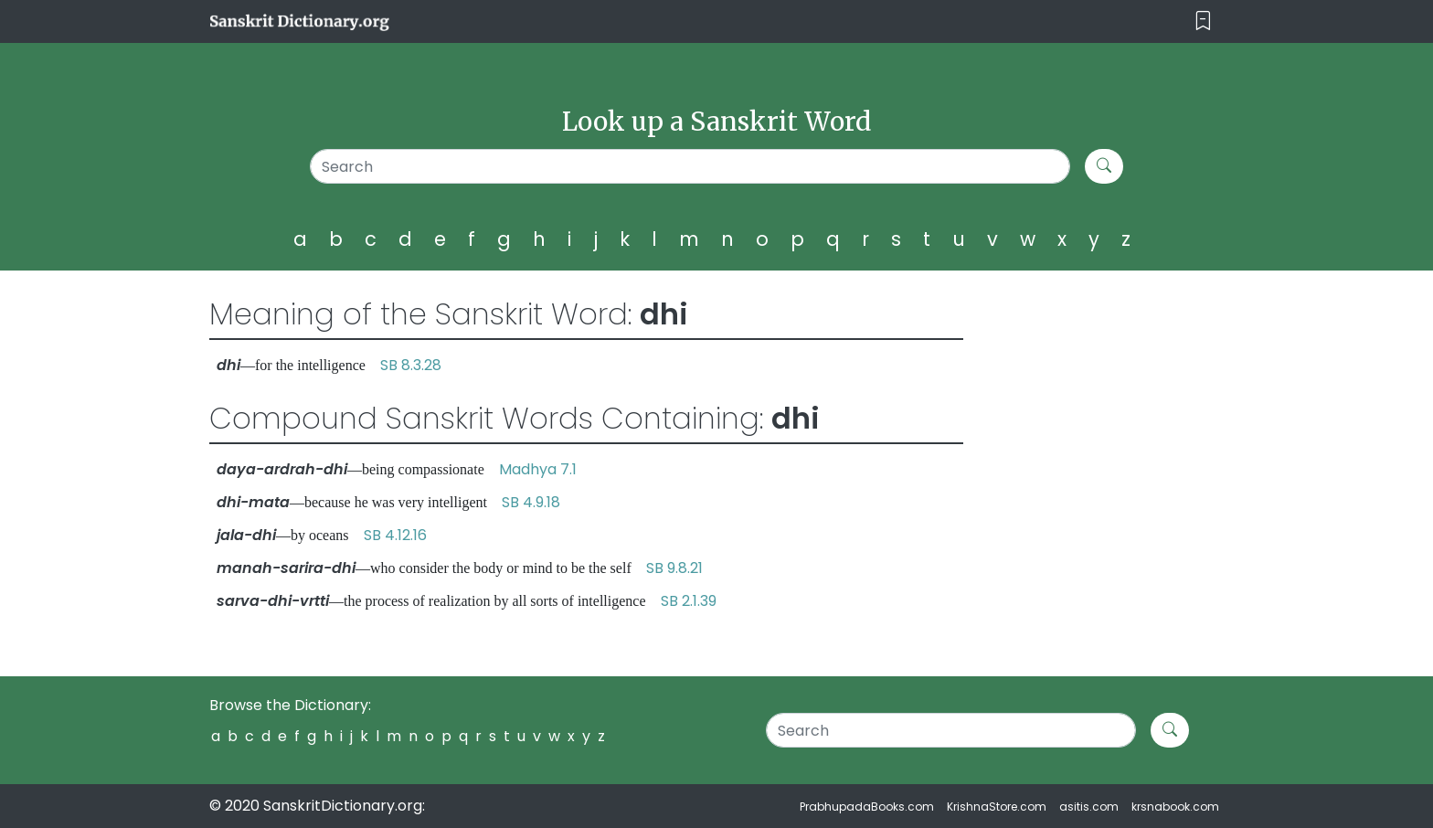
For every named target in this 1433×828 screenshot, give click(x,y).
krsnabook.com (1175, 806)
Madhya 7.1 (538, 469)
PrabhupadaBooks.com (867, 806)
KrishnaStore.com (996, 806)
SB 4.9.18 (531, 502)
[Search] (690, 166)
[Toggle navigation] (1203, 21)
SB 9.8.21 (674, 568)
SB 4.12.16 (395, 535)
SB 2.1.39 (688, 600)
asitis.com (1089, 806)
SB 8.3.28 (410, 365)
